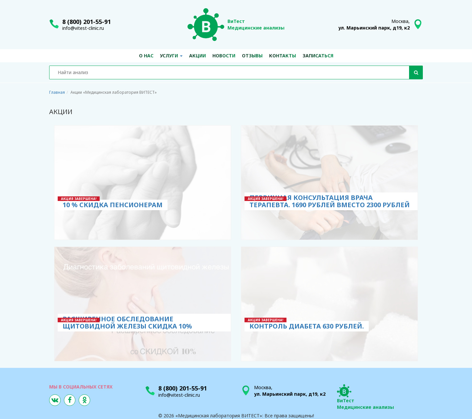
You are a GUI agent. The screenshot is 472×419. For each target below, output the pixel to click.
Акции (197, 55)
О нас (146, 55)
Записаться (318, 55)
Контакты (282, 55)
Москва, (374, 24)
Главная (57, 92)
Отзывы (252, 55)
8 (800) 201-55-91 (86, 22)
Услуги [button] (171, 55)
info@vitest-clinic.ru (83, 28)
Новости (223, 55)
